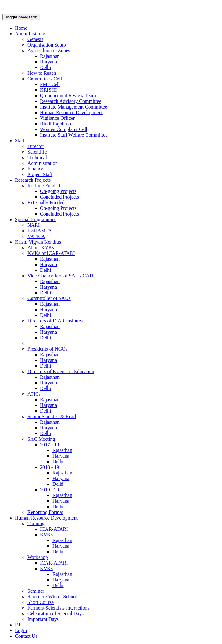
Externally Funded (46, 202)
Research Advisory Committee (70, 101)
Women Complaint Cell (63, 129)
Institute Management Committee (73, 106)
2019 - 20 (49, 489)
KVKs (46, 534)
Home (21, 28)
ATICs (34, 394)
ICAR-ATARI (54, 529)
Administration (42, 163)
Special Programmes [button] (35, 219)
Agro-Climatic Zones (48, 50)
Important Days (43, 619)
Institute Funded (43, 185)
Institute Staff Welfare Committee (73, 135)
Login (21, 630)
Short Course (40, 602)
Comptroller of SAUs (49, 298)
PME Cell (50, 84)
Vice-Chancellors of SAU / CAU (60, 275)
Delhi (45, 67)
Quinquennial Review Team (68, 95)
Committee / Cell (44, 78)
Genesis (35, 39)
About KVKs (40, 247)
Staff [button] (20, 140)
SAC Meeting (41, 439)
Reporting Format (45, 512)
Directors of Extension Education (60, 371)
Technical (37, 157)
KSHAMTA (39, 230)
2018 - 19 (49, 467)
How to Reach (41, 73)
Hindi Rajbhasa (55, 123)
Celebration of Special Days (55, 613)
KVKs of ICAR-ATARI (51, 253)
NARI (33, 225)
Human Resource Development (71, 112)
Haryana (48, 61)
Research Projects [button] (33, 180)
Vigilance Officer (57, 118)
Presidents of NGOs (47, 349)
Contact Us (26, 636)
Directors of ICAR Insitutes (55, 320)
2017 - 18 (49, 444)
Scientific (37, 152)
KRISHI (48, 90)
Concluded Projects (59, 197)
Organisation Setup (46, 45)
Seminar (35, 591)
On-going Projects (58, 191)
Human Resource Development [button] (46, 517)
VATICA (36, 236)
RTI (19, 624)
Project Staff (39, 174)
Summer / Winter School (52, 596)
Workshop (37, 557)
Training (36, 523)
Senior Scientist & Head (51, 416)
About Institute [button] (30, 33)
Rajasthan (50, 56)
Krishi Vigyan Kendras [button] (38, 242)
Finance (35, 168)
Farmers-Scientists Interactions (58, 608)
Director (35, 146)
